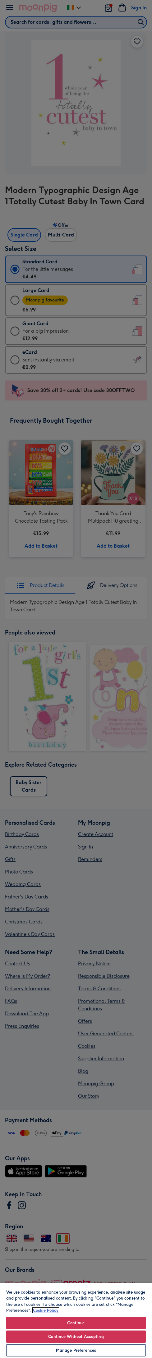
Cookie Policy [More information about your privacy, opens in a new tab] (45, 1310)
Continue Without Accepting (76, 1336)
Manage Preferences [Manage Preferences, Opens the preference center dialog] (76, 1350)
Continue (76, 1323)
